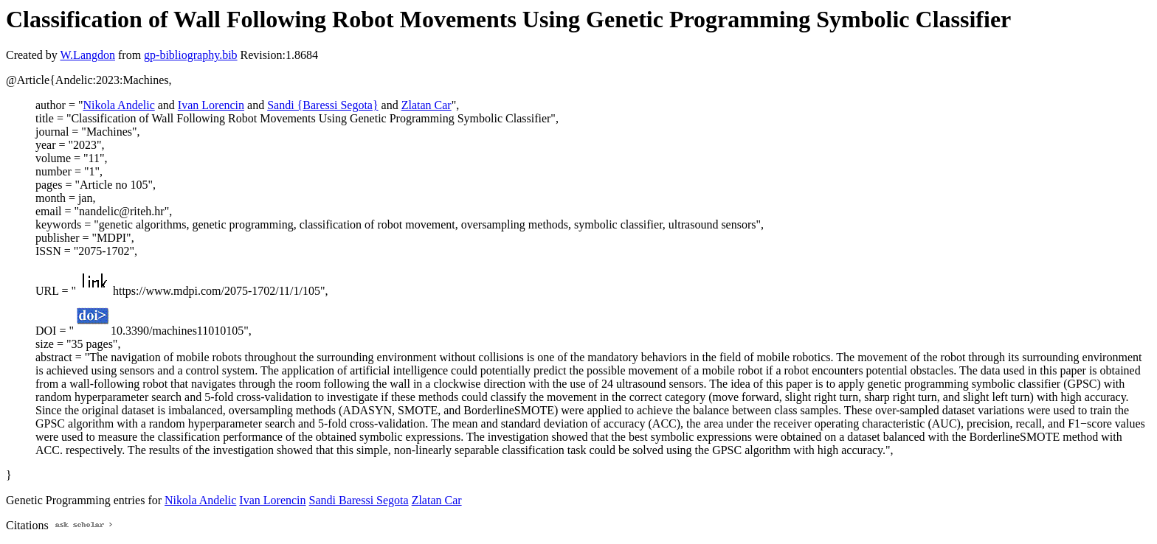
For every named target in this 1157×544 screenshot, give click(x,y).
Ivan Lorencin (211, 105)
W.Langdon (87, 55)
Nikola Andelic (118, 105)
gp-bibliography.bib (191, 55)
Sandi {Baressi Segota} (322, 105)
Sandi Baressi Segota (359, 500)
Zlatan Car (426, 105)
